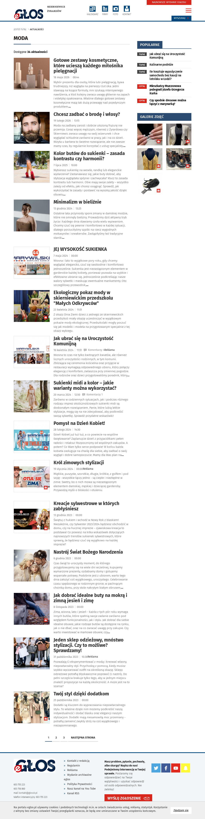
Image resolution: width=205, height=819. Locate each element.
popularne (150, 45)
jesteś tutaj (20, 29)
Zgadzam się (183, 810)
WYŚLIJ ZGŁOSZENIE (124, 798)
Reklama (72, 770)
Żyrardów (54, 11)
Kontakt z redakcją (78, 760)
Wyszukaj (181, 18)
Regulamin (73, 765)
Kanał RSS (73, 793)
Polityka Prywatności (79, 784)
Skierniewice (56, 6)
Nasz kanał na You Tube (81, 788)
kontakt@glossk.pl (28, 793)
